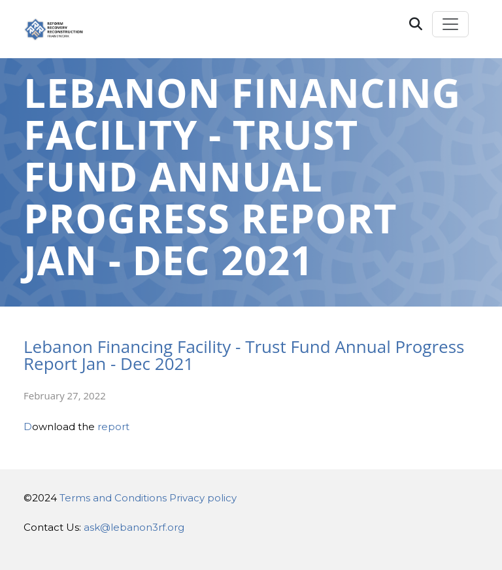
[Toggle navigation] (450, 24)
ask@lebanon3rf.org (134, 527)
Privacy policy (203, 498)
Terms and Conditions (113, 498)
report (113, 426)
